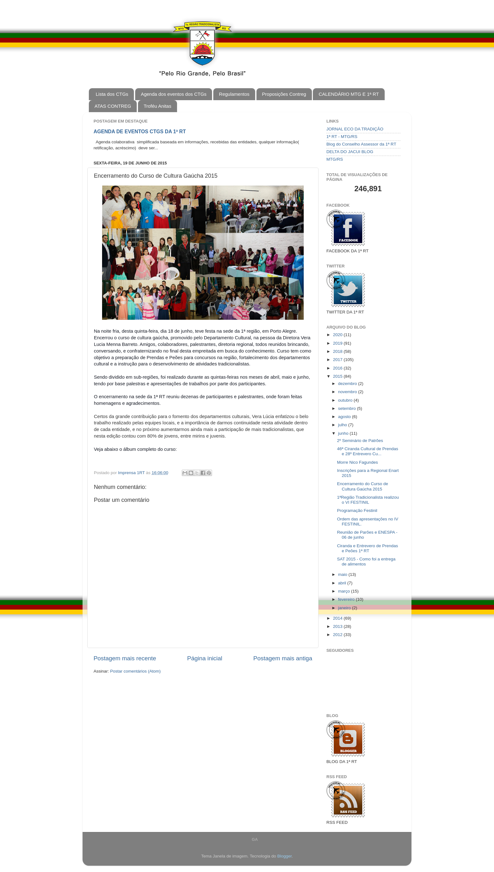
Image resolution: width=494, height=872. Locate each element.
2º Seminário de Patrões (360, 440)
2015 (338, 376)
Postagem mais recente (125, 658)
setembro (347, 408)
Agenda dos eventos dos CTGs (173, 94)
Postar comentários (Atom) (135, 671)
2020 (338, 334)
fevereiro (347, 599)
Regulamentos (234, 94)
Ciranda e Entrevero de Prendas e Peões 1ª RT (367, 548)
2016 (338, 368)
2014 (338, 618)
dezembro (348, 383)
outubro (346, 400)
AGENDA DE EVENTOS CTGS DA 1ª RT (140, 131)
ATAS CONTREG (113, 106)
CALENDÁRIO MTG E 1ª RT (349, 94)
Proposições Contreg (284, 94)
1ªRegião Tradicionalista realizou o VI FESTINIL (368, 500)
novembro (348, 391)
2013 (338, 626)
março (344, 591)
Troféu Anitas (157, 106)
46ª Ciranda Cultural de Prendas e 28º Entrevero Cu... (367, 451)
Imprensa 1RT (132, 472)
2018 (338, 351)
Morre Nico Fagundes (357, 462)
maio (343, 574)
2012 (338, 634)
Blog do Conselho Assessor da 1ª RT (361, 144)
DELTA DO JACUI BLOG (349, 151)
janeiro (345, 607)
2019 (338, 343)
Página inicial (204, 658)
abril (342, 583)
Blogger (284, 856)
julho (343, 424)
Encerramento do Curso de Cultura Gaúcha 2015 (362, 486)
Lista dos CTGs (112, 94)
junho (344, 433)
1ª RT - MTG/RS (341, 136)
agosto (345, 416)
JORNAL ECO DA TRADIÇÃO (354, 129)
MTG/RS (334, 159)
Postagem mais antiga (282, 658)
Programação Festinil (357, 510)
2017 (338, 359)
